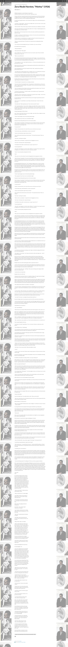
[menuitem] (1, 1)
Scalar (19, 642)
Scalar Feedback (23, 642)
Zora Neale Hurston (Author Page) (20, 4)
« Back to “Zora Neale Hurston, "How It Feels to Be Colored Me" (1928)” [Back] (25, 634)
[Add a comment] (16, 636)
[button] (65, 1)
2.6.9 (20, 642)
